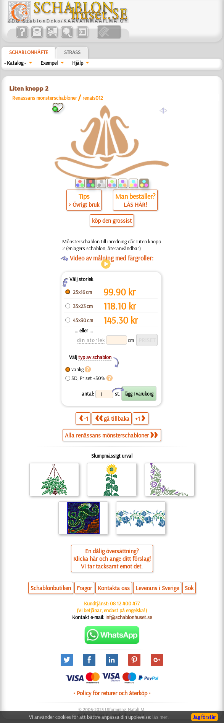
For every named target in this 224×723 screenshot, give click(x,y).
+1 (140, 418)
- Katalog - (15, 62)
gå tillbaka (112, 418)
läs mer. (160, 716)
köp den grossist (112, 220)
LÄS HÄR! (135, 204)
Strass (72, 52)
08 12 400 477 (125, 603)
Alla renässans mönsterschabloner (111, 435)
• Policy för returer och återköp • (112, 693)
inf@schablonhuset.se (128, 617)
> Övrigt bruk (84, 204)
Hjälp (77, 62)
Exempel (49, 62)
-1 (83, 418)
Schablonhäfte (28, 52)
